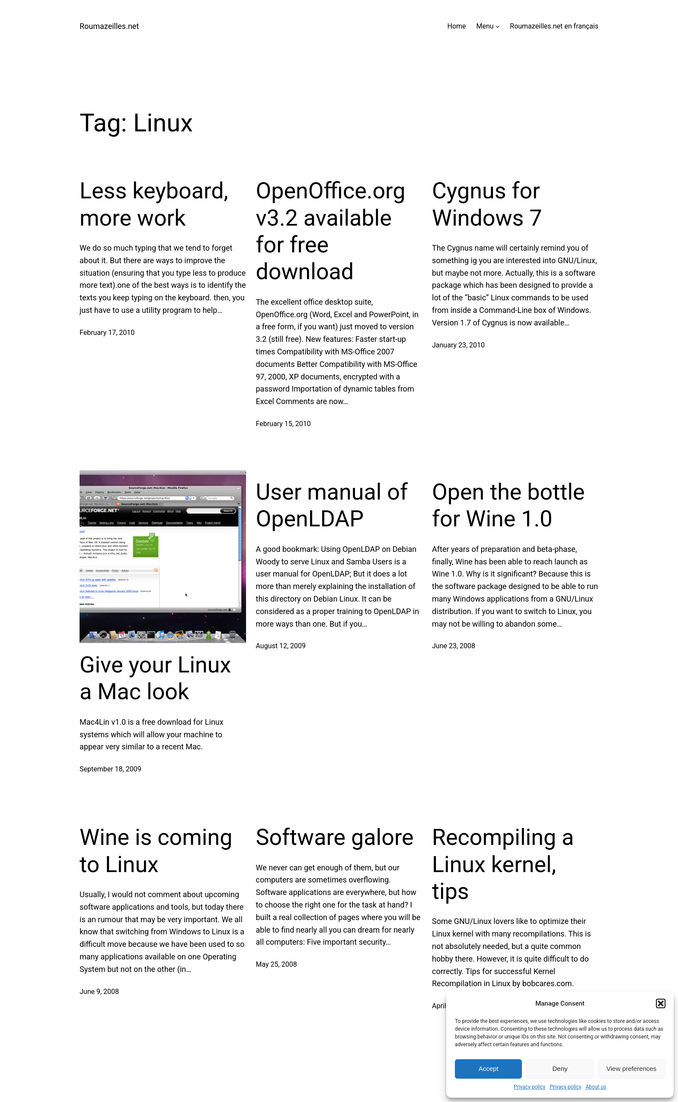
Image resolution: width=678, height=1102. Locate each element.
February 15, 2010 (283, 424)
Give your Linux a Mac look (155, 678)
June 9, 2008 (99, 991)
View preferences (632, 1068)
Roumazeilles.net (109, 26)
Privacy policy (529, 1087)
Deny (559, 1068)
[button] (660, 1003)
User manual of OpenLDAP (332, 505)
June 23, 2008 (453, 646)
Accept (489, 1068)
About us (595, 1087)
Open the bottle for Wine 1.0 (508, 505)
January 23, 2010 (458, 345)
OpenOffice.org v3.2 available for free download (331, 231)
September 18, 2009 (110, 769)
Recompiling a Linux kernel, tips (503, 864)
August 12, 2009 (281, 646)
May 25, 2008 (276, 964)
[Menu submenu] (498, 26)
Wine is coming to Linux (156, 850)
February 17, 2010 (107, 332)
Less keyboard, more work (154, 204)
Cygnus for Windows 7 (487, 204)
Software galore (335, 837)
